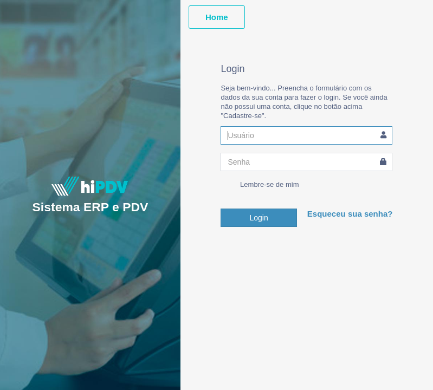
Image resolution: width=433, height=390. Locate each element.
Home (216, 17)
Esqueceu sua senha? (350, 213)
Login (258, 217)
